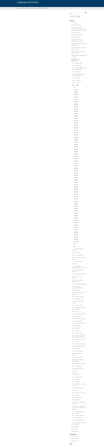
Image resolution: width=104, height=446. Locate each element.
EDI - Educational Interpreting (79, 284)
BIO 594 (76, 237)
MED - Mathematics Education (79, 363)
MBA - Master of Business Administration (78, 360)
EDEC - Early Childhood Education (77, 270)
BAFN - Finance (75, 82)
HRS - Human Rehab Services (79, 344)
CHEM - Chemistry (76, 252)
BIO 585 (76, 229)
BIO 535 (76, 128)
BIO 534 (76, 125)
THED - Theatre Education (78, 420)
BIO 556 (76, 173)
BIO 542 (76, 144)
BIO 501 (76, 90)
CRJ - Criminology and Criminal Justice (79, 258)
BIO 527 (76, 113)
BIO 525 (76, 109)
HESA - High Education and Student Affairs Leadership (78, 336)
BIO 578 (76, 218)
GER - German (75, 330)
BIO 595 (76, 239)
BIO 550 (76, 161)
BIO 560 (76, 182)
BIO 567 (76, 199)
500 (44, 8)
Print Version (74, 22)
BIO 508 (76, 94)
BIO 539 (76, 135)
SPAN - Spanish (75, 400)
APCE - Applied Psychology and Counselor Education (79, 68)
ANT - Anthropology (77, 65)
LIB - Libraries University (78, 351)
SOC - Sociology (76, 395)
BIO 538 (76, 132)
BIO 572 (76, 208)
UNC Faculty (74, 428)
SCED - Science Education (78, 388)
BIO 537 (76, 130)
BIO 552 (76, 163)
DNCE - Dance (75, 263)
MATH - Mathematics (77, 357)
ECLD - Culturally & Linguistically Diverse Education (79, 266)
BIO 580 (76, 220)
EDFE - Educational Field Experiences (77, 280)
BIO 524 (76, 106)
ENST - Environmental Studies (79, 314)
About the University (76, 24)
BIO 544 (76, 147)
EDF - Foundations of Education (77, 277)
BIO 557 (76, 175)
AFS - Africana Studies (77, 63)
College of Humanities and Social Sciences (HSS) (78, 44)
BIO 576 (76, 215)
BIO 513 (76, 101)
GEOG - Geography (76, 325)
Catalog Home (74, 436)
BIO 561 (76, 184)
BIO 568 (76, 201)
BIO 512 (76, 99)
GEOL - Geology (76, 328)
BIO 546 (76, 151)
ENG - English (75, 311)
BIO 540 (76, 139)
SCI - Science (75, 390)
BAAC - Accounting (76, 80)
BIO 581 (76, 222)
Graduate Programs (75, 37)
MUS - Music (75, 372)
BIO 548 (76, 156)
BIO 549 (76, 158)
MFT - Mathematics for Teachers (77, 369)
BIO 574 (76, 213)
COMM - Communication (78, 255)
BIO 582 (76, 225)
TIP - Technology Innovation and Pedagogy (78, 423)
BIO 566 (76, 196)
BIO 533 (76, 123)
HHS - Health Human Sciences (79, 339)
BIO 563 (76, 189)
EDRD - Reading (76, 290)
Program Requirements (76, 35)
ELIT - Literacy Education (78, 305)
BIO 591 (76, 232)
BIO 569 (76, 203)
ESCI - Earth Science (76, 316)
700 (74, 246)
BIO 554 (76, 168)
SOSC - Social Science (77, 397)
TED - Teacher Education (78, 415)
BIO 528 (76, 116)
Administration (74, 426)
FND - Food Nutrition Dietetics (79, 323)
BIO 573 (76, 211)
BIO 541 (76, 142)
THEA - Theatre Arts (77, 418)
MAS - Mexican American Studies (78, 354)
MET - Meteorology (76, 366)
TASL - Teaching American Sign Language (78, 412)
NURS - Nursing (75, 374)
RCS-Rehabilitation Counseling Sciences (79, 384)
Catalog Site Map (75, 438)
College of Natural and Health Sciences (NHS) (78, 52)
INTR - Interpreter (76, 348)
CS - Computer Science (77, 261)
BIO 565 (76, 194)
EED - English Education (77, 299)
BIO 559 (76, 180)
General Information (75, 32)
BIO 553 (76, 165)
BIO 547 (76, 154)
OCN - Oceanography (77, 377)
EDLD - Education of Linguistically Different (77, 287)
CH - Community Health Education (77, 249)
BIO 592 (76, 234)
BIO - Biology (40, 8)
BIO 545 (76, 149)
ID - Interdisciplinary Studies (78, 346)
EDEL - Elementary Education (79, 274)
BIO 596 (76, 241)
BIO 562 (76, 187)
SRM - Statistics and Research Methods (79, 402)
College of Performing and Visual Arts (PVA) (78, 56)
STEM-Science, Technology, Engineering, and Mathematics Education (79, 407)
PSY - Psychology (76, 381)
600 (74, 244)
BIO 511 (76, 97)
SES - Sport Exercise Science (78, 392)
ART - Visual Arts (76, 71)
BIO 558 (76, 177)
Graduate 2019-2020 (21, 8)
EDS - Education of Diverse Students (78, 293)
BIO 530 (76, 120)
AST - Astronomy (76, 78)
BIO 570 (76, 206)
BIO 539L (76, 137)
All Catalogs (74, 441)
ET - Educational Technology (78, 318)
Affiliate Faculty (74, 431)
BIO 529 (76, 118)
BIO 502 (76, 92)
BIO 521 (76, 104)
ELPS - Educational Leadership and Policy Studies (79, 308)
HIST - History (75, 341)
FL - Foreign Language (77, 321)
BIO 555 (76, 170)
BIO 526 (76, 111)
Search (78, 16)
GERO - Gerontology (77, 333)
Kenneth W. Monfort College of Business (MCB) (78, 48)
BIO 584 (76, 227)
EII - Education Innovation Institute (78, 302)
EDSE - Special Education (78, 296)
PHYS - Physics (75, 379)
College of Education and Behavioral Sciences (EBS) (77, 40)
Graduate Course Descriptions (31, 8)
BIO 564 (76, 192)
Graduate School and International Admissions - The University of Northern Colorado (78, 28)
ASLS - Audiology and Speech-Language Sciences (79, 74)
